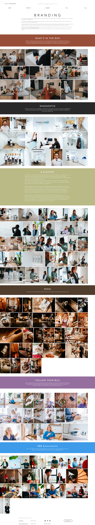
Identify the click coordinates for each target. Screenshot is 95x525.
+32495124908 (21, 520)
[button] (47, 8)
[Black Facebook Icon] (47, 521)
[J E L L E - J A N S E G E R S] (10, 4)
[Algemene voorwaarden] (47, 524)
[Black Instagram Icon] (50, 521)
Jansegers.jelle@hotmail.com (23, 523)
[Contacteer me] (68, 521)
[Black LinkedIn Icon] (45, 521)
